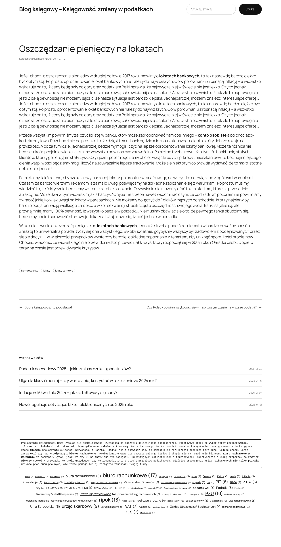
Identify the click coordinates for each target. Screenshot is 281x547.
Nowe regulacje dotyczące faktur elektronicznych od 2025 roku (76, 404)
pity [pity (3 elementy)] (40, 488)
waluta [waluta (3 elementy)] (145, 507)
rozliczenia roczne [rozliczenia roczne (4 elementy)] (151, 500)
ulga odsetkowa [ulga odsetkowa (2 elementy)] (218, 501)
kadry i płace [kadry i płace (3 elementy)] (53, 482)
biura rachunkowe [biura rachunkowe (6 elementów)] (83, 475)
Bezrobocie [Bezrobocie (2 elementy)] (57, 476)
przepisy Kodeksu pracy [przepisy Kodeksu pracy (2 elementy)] (174, 494)
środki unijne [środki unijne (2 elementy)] (147, 512)
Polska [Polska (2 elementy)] (239, 488)
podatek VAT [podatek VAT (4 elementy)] (204, 488)
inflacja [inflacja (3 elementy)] (248, 476)
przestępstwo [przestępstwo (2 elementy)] (196, 494)
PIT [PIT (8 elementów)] (222, 482)
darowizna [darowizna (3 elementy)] (182, 476)
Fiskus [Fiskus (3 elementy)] (223, 476)
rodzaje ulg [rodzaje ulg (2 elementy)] (128, 501)
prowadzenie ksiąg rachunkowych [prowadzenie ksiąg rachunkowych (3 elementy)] (139, 494)
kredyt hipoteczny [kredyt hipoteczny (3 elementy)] (77, 482)
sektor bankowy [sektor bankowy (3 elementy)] (197, 500)
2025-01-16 (255, 380)
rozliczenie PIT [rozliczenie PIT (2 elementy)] (175, 501)
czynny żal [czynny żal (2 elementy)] (165, 476)
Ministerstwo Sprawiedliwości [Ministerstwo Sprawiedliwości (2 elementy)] (176, 482)
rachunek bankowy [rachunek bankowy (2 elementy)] (234, 494)
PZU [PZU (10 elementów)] (214, 493)
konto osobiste (29, 270)
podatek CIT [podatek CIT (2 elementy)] (155, 488)
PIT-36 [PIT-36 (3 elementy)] (235, 482)
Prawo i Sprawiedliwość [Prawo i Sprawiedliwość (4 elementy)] (98, 494)
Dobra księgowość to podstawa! (48, 307)
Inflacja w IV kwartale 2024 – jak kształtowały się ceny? (68, 392)
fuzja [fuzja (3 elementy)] (235, 476)
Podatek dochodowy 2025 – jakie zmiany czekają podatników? (75, 369)
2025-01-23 (255, 368)
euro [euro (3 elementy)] (196, 476)
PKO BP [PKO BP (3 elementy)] (120, 488)
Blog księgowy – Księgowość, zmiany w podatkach (86, 9)
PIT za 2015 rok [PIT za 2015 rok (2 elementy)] (54, 488)
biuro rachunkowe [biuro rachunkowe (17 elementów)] (130, 475)
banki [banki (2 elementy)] (29, 476)
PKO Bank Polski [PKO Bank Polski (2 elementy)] (103, 488)
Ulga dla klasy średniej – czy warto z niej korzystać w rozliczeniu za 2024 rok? (88, 380)
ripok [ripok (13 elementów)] (109, 499)
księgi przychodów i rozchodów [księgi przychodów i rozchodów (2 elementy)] (106, 482)
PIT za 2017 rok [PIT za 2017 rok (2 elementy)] (72, 488)
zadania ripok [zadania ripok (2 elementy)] (160, 507)
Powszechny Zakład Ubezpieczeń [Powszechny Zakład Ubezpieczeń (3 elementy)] (57, 494)
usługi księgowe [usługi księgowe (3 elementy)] (112, 507)
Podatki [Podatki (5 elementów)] (224, 487)
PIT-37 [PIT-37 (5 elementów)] (250, 482)
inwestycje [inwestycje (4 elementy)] (32, 482)
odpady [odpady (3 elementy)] (198, 482)
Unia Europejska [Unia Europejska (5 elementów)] (45, 506)
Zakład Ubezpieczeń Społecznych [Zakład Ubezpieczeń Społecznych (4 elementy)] (195, 507)
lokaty (46, 270)
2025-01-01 (255, 404)
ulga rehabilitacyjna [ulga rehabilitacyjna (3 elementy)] (242, 500)
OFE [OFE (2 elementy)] (210, 482)
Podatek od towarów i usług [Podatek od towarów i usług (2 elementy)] (177, 488)
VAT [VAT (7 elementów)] (131, 506)
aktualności (37, 58)
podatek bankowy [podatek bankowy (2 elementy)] (137, 488)
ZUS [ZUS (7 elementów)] (132, 512)
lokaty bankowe (64, 270)
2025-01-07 (255, 392)
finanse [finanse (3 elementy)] (209, 476)
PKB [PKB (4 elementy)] (87, 488)
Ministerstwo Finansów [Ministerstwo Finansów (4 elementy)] (141, 482)
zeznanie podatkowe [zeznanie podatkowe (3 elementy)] (236, 507)
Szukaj (250, 9)
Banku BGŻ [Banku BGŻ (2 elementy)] (42, 476)
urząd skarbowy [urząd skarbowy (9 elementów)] (80, 506)
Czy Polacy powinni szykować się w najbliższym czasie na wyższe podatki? (202, 307)
